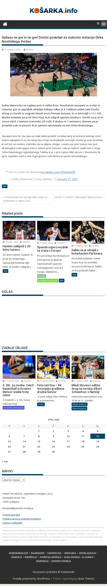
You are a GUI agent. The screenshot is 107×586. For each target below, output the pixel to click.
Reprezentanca (79, 408)
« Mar (5, 461)
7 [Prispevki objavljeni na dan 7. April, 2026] (24, 436)
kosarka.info (37, 552)
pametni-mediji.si (61, 560)
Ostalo (41, 404)
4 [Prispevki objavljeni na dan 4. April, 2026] (83, 431)
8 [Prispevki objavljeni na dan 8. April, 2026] (39, 436)
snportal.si (70, 552)
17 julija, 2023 (79, 245)
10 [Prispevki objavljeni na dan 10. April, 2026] (68, 436)
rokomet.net (54, 552)
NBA (4, 186)
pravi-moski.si (72, 556)
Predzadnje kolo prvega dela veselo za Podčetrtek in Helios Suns (25, 199)
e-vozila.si (87, 556)
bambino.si (31, 556)
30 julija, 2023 (10, 241)
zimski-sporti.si (87, 552)
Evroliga (41, 276)
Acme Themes (86, 578)
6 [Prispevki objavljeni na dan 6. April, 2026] (9, 436)
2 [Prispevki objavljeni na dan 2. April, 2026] (53, 431)
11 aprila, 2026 (80, 380)
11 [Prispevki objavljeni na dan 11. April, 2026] (82, 436)
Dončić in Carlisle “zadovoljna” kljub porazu (78, 197)
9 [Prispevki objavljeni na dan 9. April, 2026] (53, 436)
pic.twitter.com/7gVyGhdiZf (58, 172)
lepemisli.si (42, 560)
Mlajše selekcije (80, 404)
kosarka (28, 49)
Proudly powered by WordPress (31, 578)
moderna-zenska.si (50, 556)
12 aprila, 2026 (11, 380)
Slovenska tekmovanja (13, 407)
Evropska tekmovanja (47, 280)
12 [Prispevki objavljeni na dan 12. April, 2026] (97, 436)
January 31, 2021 (67, 179)
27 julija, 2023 (45, 242)
